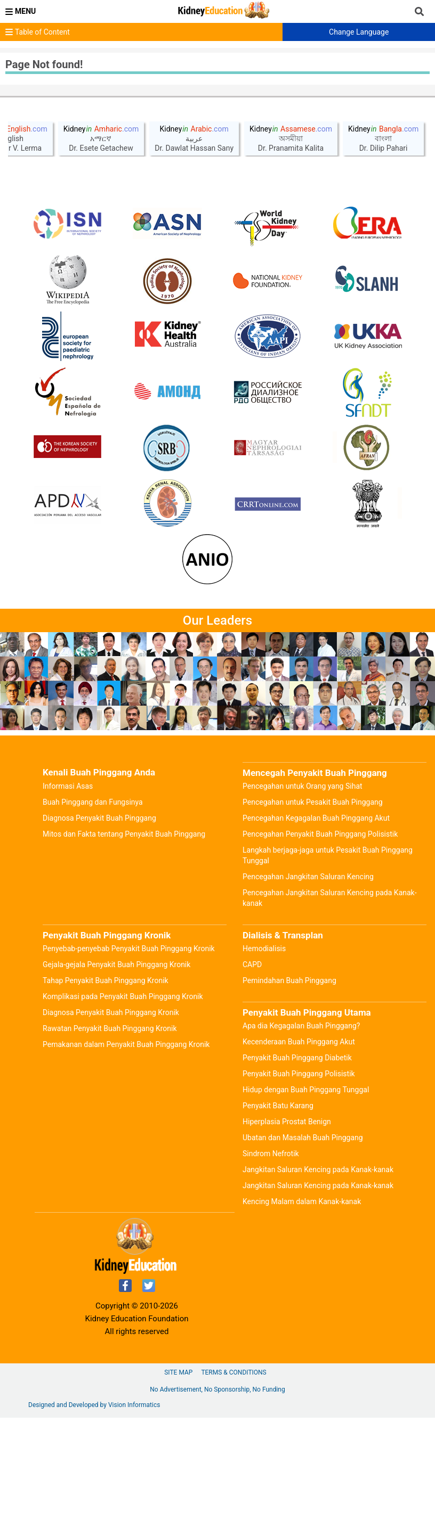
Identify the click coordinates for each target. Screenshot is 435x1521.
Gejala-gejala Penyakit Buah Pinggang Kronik (116, 1068)
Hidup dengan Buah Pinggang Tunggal (306, 1193)
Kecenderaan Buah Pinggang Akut (299, 1145)
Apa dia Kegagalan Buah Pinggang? (301, 1129)
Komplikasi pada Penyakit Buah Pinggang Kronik (123, 1099)
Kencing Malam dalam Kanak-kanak (302, 1305)
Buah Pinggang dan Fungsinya (93, 905)
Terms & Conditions (233, 1475)
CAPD (252, 1068)
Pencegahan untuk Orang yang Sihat (302, 889)
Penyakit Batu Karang (278, 1209)
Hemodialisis (264, 1052)
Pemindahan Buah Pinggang (289, 1084)
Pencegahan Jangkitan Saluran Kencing (308, 980)
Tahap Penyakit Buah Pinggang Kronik (105, 1084)
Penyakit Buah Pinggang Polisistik (299, 1177)
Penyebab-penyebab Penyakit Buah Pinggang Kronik (129, 1052)
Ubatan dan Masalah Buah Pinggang (303, 1241)
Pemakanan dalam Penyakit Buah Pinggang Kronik (126, 1147)
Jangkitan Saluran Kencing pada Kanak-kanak (318, 1273)
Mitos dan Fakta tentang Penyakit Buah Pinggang (124, 937)
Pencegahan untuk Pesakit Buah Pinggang (313, 905)
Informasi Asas (68, 889)
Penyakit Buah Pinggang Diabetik (297, 1161)
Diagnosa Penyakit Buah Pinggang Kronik (111, 1115)
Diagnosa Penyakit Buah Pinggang (99, 921)
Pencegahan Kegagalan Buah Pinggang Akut (316, 921)
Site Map (178, 1475)
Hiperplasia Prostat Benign (287, 1225)
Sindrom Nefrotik (271, 1257)
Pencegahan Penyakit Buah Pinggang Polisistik (320, 937)
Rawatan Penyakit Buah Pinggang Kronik (110, 1131)
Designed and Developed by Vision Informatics (94, 1508)
